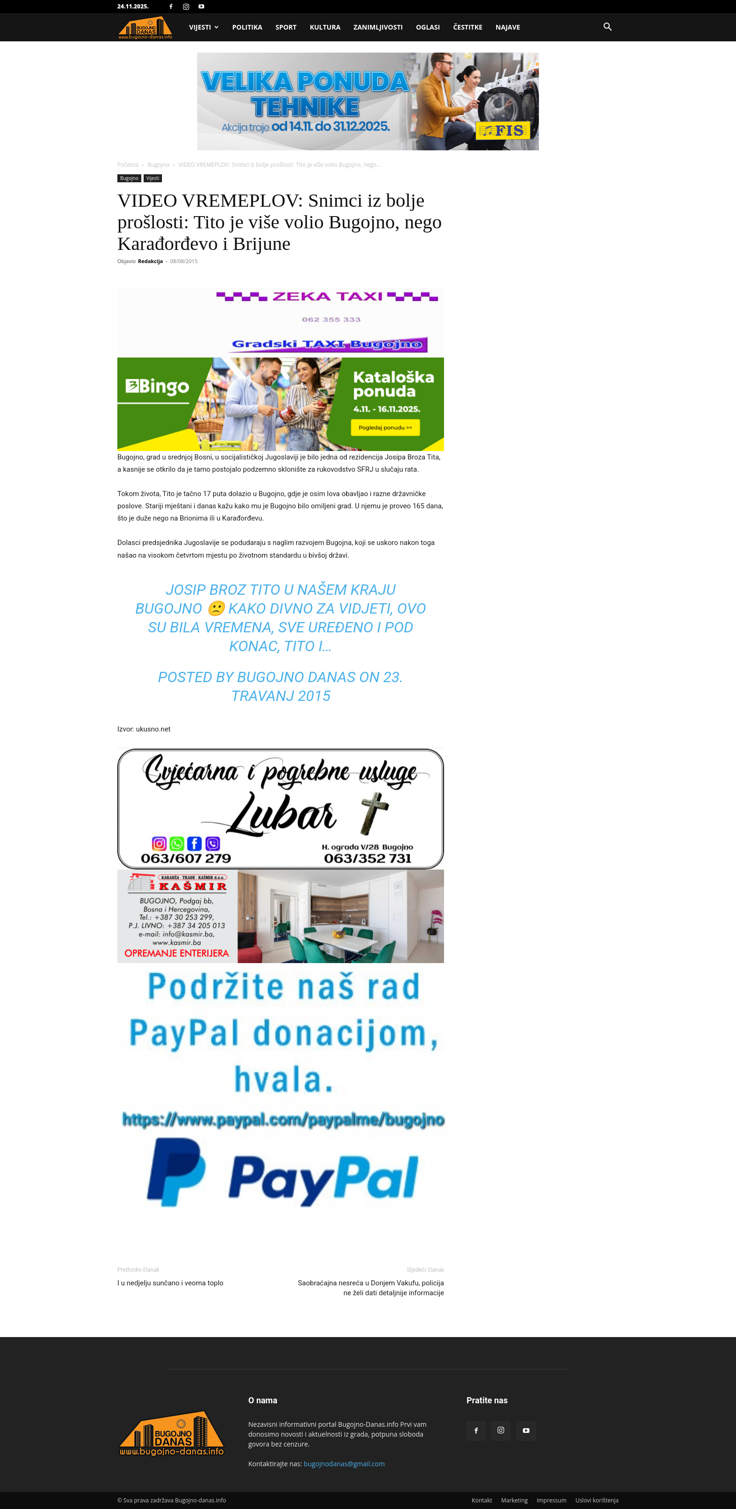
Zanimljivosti (378, 27)
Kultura (325, 27)
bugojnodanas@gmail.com (344, 1463)
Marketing (514, 1500)
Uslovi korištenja (597, 1500)
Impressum (551, 1500)
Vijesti (204, 27)
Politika (247, 27)
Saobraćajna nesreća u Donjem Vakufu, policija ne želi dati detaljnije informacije (371, 1288)
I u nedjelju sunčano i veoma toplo (170, 1283)
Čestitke (467, 27)
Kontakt (482, 1500)
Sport (286, 27)
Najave (508, 27)
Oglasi (428, 27)
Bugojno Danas (296, 677)
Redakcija (150, 260)
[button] (607, 27)
